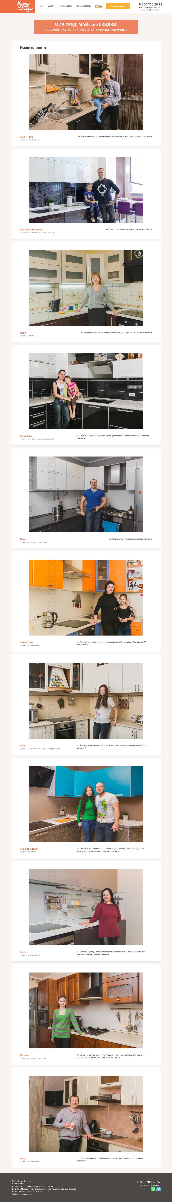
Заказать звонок (117, 6)
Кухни (41, 6)
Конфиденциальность (21, 1194)
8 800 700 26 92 (150, 4)
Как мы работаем (83, 6)
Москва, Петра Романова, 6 (149, 10)
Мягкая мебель (65, 6)
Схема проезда (69, 1189)
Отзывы (98, 6)
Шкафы (51, 6)
